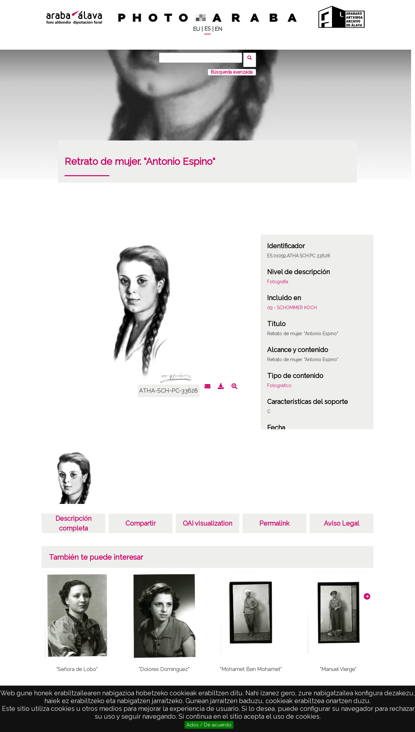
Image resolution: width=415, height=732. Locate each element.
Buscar (251, 57)
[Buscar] (202, 58)
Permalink (274, 519)
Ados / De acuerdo (208, 725)
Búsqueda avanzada (232, 67)
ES (207, 29)
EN (218, 29)
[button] (367, 592)
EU (196, 29)
